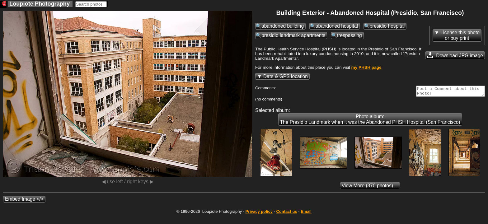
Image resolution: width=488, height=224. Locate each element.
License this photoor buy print (460, 35)
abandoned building (282, 26)
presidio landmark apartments (293, 35)
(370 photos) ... (370, 187)
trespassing (349, 35)
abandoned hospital (337, 26)
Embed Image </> (24, 200)
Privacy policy (258, 213)
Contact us (286, 213)
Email (306, 213)
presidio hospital (387, 26)
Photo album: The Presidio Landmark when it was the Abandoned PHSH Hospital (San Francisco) (370, 121)
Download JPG (455, 55)
